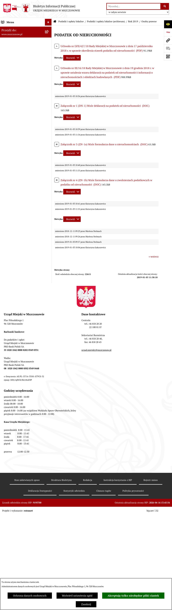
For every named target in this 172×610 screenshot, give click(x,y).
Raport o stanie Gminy (14, 62)
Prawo (5, 89)
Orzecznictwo (9, 475)
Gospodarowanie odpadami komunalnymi (17, 352)
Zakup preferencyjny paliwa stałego (22, 436)
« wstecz (154, 256)
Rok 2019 (133, 21)
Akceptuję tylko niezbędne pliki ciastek (133, 595)
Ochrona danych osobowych (30, 595)
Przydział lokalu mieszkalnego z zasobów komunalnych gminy (20, 467)
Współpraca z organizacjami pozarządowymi (17, 321)
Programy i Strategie (13, 96)
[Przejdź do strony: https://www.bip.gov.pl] (168, 32)
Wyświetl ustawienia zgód (77, 595)
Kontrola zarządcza (12, 313)
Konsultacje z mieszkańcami (18, 330)
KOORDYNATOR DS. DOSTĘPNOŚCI (22, 423)
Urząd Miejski (9, 56)
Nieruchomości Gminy (14, 337)
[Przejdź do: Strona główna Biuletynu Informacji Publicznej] (55, 21)
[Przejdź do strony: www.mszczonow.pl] (168, 40)
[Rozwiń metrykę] (72, 58)
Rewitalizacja (9, 82)
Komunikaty (8, 416)
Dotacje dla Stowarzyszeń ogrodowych (16, 456)
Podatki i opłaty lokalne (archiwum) (106, 21)
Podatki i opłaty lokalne (15, 109)
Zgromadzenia (9, 396)
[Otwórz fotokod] (168, 56)
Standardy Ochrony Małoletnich (20, 430)
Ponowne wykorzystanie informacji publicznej (22, 363)
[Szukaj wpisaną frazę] (165, 6)
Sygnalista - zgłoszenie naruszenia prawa (21, 445)
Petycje (5, 409)
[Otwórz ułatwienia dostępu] (168, 24)
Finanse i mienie (11, 103)
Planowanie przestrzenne (16, 76)
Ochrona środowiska (13, 343)
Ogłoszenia (8, 403)
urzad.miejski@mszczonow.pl (96, 557)
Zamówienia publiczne (14, 69)
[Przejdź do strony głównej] (41, 8)
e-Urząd (6, 372)
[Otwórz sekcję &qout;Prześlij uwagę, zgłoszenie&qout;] (168, 48)
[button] (49, 29)
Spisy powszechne (12, 378)
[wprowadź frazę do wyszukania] (133, 6)
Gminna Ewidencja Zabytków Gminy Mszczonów (22, 387)
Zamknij (86, 604)
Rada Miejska (9, 49)
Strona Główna (10, 29)
